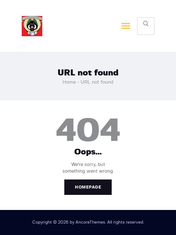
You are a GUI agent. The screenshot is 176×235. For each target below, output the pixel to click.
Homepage (88, 187)
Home (69, 82)
